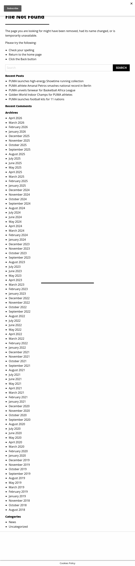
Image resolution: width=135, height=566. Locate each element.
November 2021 (19, 356)
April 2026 (15, 118)
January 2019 (17, 496)
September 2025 (19, 149)
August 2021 (17, 370)
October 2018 (18, 505)
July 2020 (15, 429)
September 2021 (19, 366)
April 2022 (15, 334)
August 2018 (17, 510)
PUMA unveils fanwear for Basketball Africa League (42, 90)
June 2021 (15, 379)
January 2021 (17, 401)
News (12, 522)
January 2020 (17, 455)
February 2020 (18, 451)
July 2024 (15, 212)
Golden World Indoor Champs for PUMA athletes (40, 95)
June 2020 (15, 433)
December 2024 (19, 190)
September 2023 (19, 257)
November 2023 (19, 248)
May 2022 (15, 330)
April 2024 (15, 226)
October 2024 (18, 199)
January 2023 (17, 293)
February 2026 (18, 127)
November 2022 (19, 302)
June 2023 (15, 271)
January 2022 (17, 347)
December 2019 (19, 460)
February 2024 (18, 235)
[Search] (59, 67)
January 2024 (17, 239)
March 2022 (16, 339)
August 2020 (17, 424)
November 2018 (19, 501)
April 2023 (15, 280)
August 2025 (17, 154)
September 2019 (19, 474)
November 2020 (19, 411)
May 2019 (15, 483)
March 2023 (16, 285)
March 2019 (16, 487)
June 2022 (15, 325)
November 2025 (19, 140)
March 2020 (16, 447)
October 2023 (18, 253)
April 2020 (15, 442)
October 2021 (18, 361)
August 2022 (17, 316)
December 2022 (19, 298)
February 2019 (18, 492)
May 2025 (15, 167)
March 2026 (16, 123)
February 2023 (18, 289)
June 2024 (15, 217)
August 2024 (17, 208)
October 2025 (18, 145)
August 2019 (17, 478)
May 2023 (15, 276)
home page (34, 54)
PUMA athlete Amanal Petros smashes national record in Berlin (50, 86)
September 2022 (19, 311)
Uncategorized (18, 527)
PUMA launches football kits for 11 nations (36, 99)
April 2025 (15, 172)
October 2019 (18, 469)
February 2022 (18, 343)
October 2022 (18, 307)
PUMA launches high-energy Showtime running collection (46, 81)
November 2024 (19, 194)
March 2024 (16, 231)
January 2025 (17, 185)
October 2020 (18, 415)
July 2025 (15, 158)
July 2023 (15, 267)
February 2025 (18, 181)
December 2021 (19, 352)
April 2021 (15, 388)
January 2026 (17, 131)
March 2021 (16, 393)
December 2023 (19, 244)
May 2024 (15, 222)
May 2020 (15, 438)
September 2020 (19, 420)
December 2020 (19, 406)
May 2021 (15, 384)
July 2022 (15, 321)
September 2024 (19, 203)
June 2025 (15, 163)
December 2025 (19, 136)
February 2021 (18, 397)
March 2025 (16, 177)
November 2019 (19, 465)
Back (24, 59)
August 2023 (17, 262)
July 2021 (15, 375)
